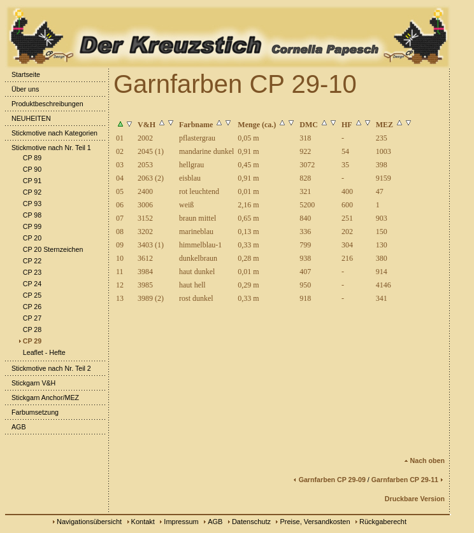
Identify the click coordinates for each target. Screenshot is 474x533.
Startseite (22, 74)
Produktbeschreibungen (44, 103)
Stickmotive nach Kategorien (51, 133)
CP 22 (29, 261)
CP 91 (29, 180)
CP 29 (29, 341)
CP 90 (29, 169)
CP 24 (29, 283)
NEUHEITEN (28, 118)
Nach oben (424, 460)
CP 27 (29, 318)
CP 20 (29, 238)
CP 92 (29, 192)
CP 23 (29, 272)
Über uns (22, 89)
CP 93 (29, 203)
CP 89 (29, 158)
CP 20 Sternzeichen (50, 249)
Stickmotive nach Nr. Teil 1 (48, 147)
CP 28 (29, 329)
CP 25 (29, 295)
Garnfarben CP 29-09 (329, 479)
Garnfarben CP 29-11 (408, 479)
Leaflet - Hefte (41, 352)
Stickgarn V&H (30, 383)
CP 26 (29, 306)
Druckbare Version (415, 498)
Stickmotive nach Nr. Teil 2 (48, 368)
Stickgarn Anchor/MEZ (42, 397)
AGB (15, 427)
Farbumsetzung (32, 412)
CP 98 (29, 215)
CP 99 (29, 226)
